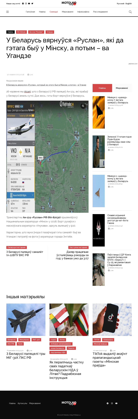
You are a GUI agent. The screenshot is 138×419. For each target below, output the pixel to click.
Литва (62, 340)
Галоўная (30, 12)
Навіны (42, 12)
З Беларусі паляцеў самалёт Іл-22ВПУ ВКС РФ (24, 253)
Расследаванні (100, 12)
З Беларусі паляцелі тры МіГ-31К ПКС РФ (25, 356)
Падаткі (71, 348)
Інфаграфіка (83, 12)
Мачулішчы (24, 340)
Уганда (50, 32)
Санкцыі (54, 12)
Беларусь (12, 340)
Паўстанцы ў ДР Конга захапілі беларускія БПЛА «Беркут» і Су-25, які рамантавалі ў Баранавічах (119, 259)
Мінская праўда (100, 344)
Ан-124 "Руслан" (36, 32)
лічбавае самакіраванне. (61, 344)
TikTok (96, 340)
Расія (20, 344)
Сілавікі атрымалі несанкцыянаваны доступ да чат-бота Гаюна (117, 219)
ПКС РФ (11, 344)
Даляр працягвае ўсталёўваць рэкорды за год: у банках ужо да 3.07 (72, 255)
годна (53, 340)
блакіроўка (108, 340)
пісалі (27, 91)
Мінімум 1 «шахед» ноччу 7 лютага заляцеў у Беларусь (117, 100)
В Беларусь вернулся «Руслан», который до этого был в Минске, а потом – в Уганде (46, 85)
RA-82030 (21, 32)
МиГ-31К (36, 340)
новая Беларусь (57, 348)
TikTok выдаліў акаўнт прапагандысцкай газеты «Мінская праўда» (110, 359)
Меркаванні (67, 12)
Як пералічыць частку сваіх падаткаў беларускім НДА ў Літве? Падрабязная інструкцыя (66, 370)
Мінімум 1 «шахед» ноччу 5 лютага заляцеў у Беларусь (117, 178)
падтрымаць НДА (58, 352)
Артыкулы (22, 403)
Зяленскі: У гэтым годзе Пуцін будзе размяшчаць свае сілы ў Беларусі (119, 140)
